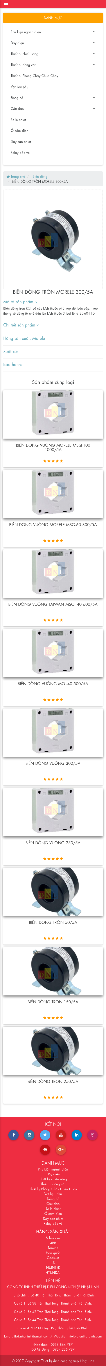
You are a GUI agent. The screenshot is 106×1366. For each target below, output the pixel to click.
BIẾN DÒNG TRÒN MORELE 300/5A (40, 181)
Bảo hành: (12, 364)
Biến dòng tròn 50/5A (53, 922)
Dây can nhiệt (21, 141)
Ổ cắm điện (19, 130)
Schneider (53, 1237)
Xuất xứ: (10, 351)
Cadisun (53, 1257)
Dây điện (53, 42)
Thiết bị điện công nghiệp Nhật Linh (67, 1360)
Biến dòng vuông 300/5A (53, 762)
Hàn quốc (53, 1252)
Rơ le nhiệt (18, 119)
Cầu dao (53, 108)
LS (53, 1262)
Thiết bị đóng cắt (53, 64)
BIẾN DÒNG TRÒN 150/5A (53, 1001)
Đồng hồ (53, 97)
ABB (53, 1243)
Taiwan (53, 1247)
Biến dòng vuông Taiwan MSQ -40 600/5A (53, 603)
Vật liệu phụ (19, 86)
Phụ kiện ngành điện (53, 31)
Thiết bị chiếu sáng (53, 53)
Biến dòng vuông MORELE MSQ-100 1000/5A (53, 447)
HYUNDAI (53, 1272)
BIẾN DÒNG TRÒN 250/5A (53, 1081)
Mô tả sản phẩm (20, 301)
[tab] (50, 301)
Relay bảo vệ (20, 152)
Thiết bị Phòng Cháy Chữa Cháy (34, 75)
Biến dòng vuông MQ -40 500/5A (53, 683)
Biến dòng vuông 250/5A (53, 842)
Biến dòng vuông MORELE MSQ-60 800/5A (53, 524)
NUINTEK (53, 1267)
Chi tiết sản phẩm (21, 324)
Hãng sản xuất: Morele (24, 338)
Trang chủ (16, 176)
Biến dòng (39, 176)
